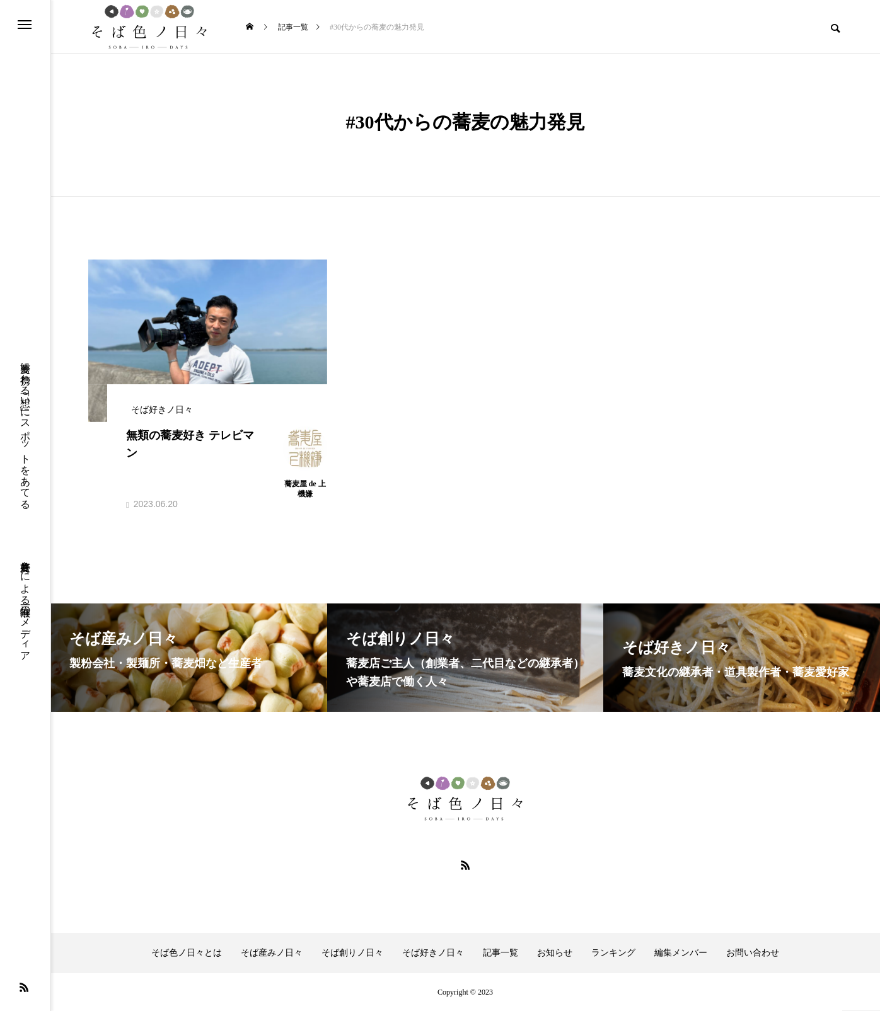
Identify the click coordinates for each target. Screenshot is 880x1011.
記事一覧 (500, 953)
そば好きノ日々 (433, 953)
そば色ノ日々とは (186, 953)
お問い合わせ (752, 953)
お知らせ (554, 953)
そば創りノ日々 (352, 953)
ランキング (613, 953)
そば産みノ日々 (272, 953)
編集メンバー (680, 953)
